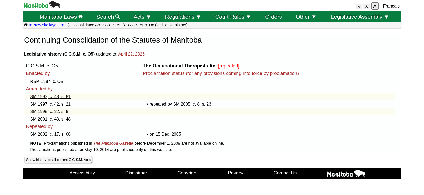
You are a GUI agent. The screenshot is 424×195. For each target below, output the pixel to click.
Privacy (235, 173)
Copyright (188, 173)
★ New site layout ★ (46, 25)
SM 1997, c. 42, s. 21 (50, 104)
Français (391, 6)
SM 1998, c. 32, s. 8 (49, 111)
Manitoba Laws (60, 17)
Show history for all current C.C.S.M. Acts (58, 160)
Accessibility (82, 173)
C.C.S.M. (113, 25)
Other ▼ (306, 17)
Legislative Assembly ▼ (360, 17)
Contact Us (285, 173)
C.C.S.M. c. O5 (42, 66)
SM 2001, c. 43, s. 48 (50, 119)
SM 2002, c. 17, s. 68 (50, 134)
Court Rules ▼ (233, 17)
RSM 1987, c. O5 (46, 81)
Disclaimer (136, 173)
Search (108, 17)
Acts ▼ (142, 17)
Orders (273, 17)
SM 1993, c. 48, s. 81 (50, 96)
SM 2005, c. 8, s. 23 (192, 104)
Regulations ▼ (183, 17)
